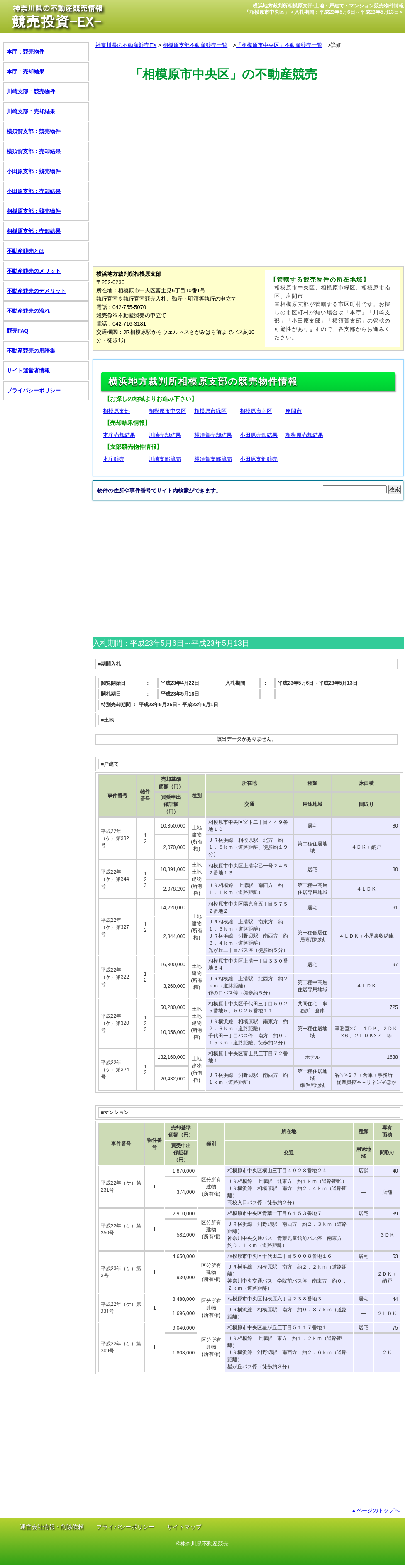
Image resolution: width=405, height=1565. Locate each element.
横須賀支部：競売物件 (34, 131)
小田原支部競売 (259, 459)
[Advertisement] (244, 121)
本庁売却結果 (119, 435)
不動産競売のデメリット (36, 291)
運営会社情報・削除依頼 (52, 1526)
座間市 (293, 411)
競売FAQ (18, 331)
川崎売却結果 (165, 435)
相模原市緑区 (210, 411)
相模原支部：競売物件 (34, 211)
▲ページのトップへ (375, 1510)
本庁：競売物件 (25, 52)
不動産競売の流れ (28, 311)
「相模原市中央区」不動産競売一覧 (279, 45)
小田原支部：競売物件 (34, 171)
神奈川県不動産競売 (204, 1544)
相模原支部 (116, 411)
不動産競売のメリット (34, 271)
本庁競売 (113, 459)
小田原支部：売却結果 (34, 191)
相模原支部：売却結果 (34, 231)
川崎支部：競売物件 (31, 91)
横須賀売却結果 (213, 435)
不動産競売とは (25, 251)
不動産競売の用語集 (31, 351)
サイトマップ (184, 1526)
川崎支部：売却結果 (31, 111)
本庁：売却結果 (25, 72)
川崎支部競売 (165, 459)
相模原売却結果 (304, 435)
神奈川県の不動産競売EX (125, 45)
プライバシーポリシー (34, 390)
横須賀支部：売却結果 (34, 151)
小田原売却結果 (259, 435)
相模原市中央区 (167, 411)
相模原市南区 (256, 411)
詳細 (336, 45)
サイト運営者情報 (28, 370)
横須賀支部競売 (213, 459)
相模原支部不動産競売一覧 (195, 45)
